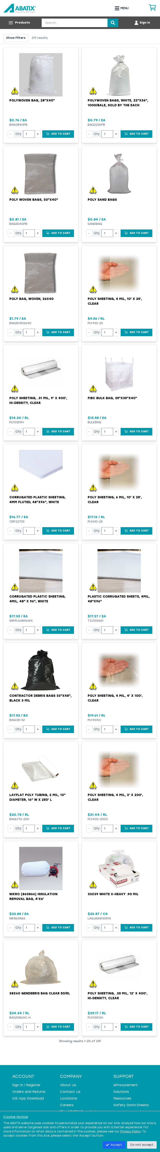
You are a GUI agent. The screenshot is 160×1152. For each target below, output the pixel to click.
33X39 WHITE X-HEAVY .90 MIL (113, 894)
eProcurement (126, 1085)
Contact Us (70, 1092)
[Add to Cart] (58, 134)
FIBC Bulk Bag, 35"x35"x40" (112, 398)
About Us (68, 1085)
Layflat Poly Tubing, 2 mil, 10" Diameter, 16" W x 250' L (37, 797)
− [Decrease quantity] (11, 134)
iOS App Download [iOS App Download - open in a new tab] (28, 1098)
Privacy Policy (130, 1131)
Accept (114, 1145)
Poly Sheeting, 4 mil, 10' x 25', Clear (115, 301)
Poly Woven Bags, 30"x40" (33, 200)
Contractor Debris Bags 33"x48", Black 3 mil (40, 698)
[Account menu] (142, 23)
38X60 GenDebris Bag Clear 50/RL (39, 993)
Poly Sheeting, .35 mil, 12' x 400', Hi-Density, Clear (118, 996)
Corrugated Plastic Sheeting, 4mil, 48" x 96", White (37, 599)
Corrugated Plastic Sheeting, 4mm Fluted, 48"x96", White (37, 499)
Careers (67, 1105)
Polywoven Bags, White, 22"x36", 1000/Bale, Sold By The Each (118, 103)
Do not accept (141, 1145)
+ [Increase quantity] (38, 134)
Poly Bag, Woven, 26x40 (31, 299)
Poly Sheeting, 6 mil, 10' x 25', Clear (115, 499)
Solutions (121, 1092)
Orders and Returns (28, 1092)
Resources (122, 1098)
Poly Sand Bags (102, 200)
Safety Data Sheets (131, 1105)
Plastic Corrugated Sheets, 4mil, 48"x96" (119, 599)
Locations (68, 1098)
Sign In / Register (26, 1085)
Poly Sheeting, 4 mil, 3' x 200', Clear (115, 797)
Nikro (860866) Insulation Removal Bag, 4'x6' (33, 896)
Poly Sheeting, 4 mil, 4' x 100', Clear (115, 698)
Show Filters (16, 38)
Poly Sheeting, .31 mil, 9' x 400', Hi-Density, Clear (38, 400)
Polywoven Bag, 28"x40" (32, 100)
